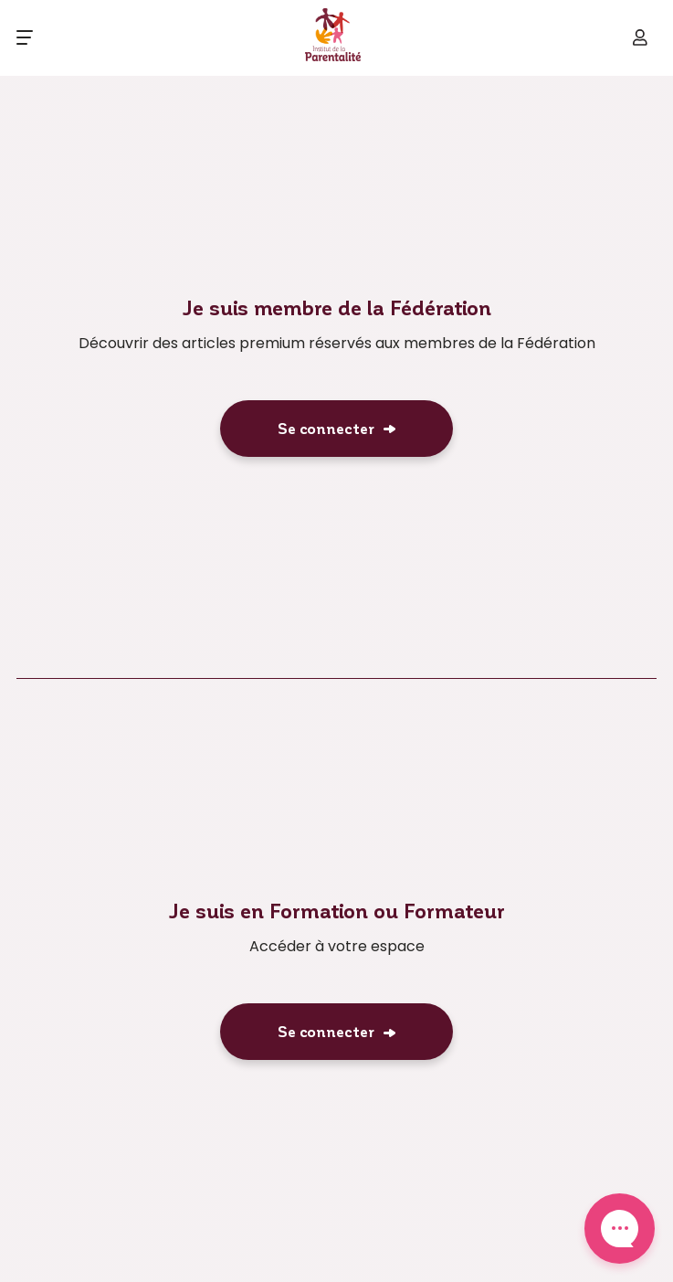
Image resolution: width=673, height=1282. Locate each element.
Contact (619, 1228)
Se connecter (326, 428)
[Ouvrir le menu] (24, 37)
